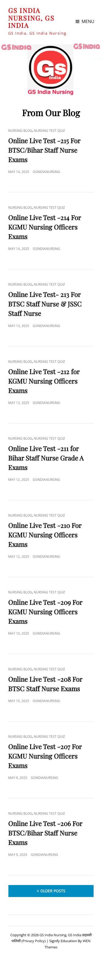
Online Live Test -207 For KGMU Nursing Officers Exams (45, 756)
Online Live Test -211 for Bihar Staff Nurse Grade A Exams (46, 458)
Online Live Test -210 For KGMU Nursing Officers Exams (44, 535)
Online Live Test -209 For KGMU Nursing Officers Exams (45, 611)
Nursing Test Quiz (49, 130)
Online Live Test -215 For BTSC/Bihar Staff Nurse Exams (44, 150)
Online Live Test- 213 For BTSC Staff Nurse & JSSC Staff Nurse (45, 304)
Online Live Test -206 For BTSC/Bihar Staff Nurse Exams (45, 833)
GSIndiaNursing (46, 171)
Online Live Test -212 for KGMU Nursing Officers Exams (43, 381)
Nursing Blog (20, 130)
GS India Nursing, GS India (31, 18)
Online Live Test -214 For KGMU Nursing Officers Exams (44, 227)
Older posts (52, 890)
